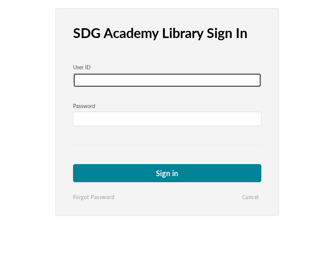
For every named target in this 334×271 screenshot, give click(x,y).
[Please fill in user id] (167, 80)
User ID (82, 67)
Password (84, 106)
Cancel (250, 197)
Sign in (167, 173)
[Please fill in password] (167, 119)
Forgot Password (94, 197)
